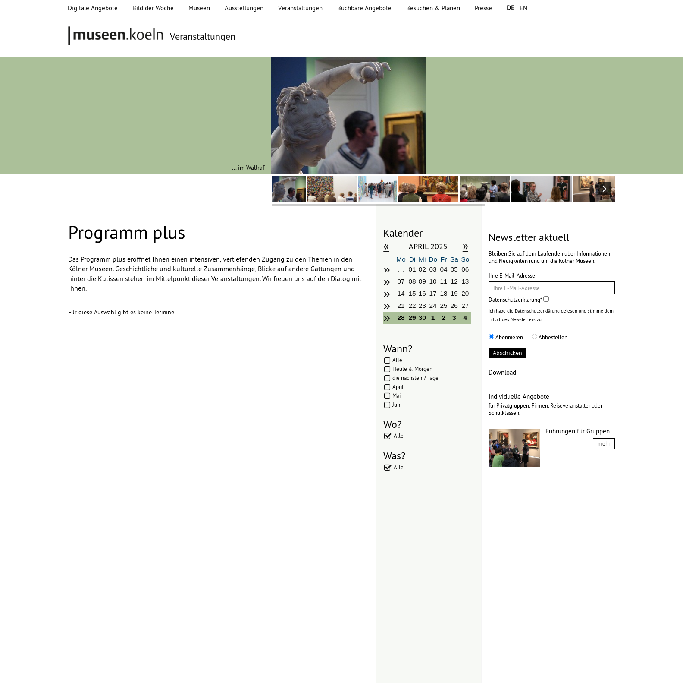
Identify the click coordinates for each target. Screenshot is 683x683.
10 (433, 281)
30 (422, 317)
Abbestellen (549, 337)
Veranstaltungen (300, 8)
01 (412, 269)
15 (412, 293)
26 (454, 305)
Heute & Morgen (412, 368)
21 (400, 305)
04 (443, 269)
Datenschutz (231, 672)
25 (443, 305)
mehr (604, 443)
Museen (199, 8)
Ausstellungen (244, 8)
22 (412, 305)
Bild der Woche (153, 8)
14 (400, 293)
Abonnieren (506, 337)
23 (422, 305)
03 (433, 269)
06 (465, 269)
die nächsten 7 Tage (415, 377)
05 (454, 269)
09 (422, 281)
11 (443, 281)
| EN (517, 8)
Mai (396, 395)
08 (412, 281)
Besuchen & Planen (433, 8)
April (398, 386)
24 (433, 305)
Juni (396, 404)
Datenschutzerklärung (537, 311)
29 (412, 317)
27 (465, 305)
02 (422, 269)
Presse (483, 8)
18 (443, 293)
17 (433, 293)
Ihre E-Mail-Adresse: (512, 275)
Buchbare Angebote (364, 8)
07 (400, 281)
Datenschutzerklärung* (519, 299)
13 (465, 281)
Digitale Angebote (93, 8)
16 (422, 293)
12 (454, 281)
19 (454, 293)
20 (465, 293)
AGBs (263, 672)
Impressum (192, 672)
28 (400, 317)
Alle (397, 360)
